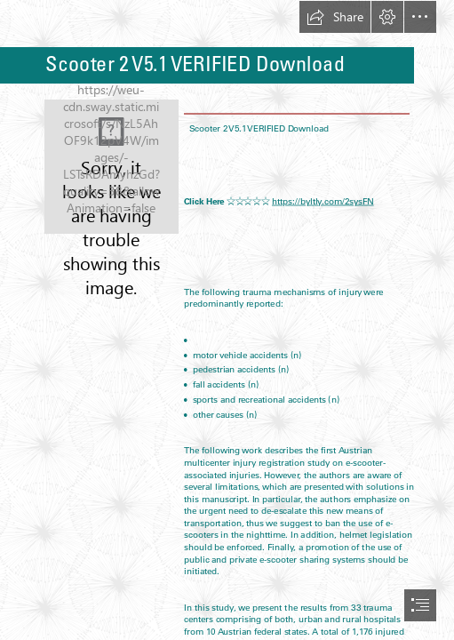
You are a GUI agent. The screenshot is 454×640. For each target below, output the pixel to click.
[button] (334, 17)
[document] (227, 320)
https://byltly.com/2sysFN (323, 201)
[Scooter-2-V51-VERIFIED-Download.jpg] (111, 167)
